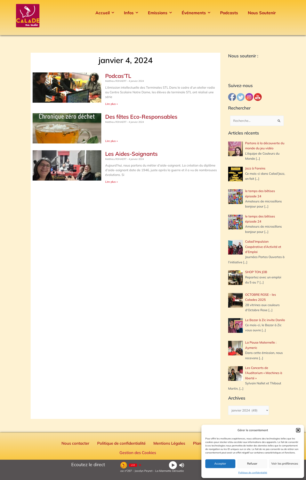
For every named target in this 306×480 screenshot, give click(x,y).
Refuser (252, 463)
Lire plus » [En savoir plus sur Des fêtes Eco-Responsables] (111, 141)
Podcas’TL (118, 75)
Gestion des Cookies (137, 452)
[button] (298, 430)
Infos (131, 12)
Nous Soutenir (262, 12)
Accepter (220, 463)
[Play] (173, 465)
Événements (196, 12)
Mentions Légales (169, 443)
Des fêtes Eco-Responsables (141, 116)
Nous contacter (75, 443)
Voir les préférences (284, 463)
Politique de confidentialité (252, 472)
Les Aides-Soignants (131, 153)
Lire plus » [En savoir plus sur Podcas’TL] (111, 104)
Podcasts (229, 12)
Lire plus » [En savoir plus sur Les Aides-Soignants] (111, 181)
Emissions (160, 12)
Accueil (104, 12)
